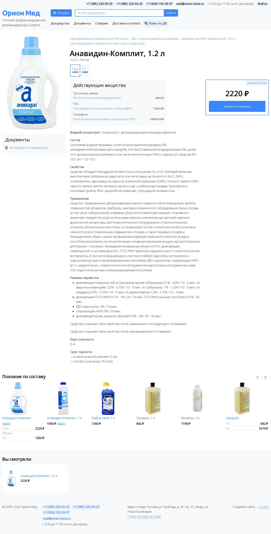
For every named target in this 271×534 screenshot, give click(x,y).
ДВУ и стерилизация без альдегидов (155, 38)
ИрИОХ (74, 60)
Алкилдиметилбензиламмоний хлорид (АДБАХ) (102, 108)
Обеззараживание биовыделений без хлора (98, 38)
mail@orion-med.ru (190, 4)
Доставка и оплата (257, 82)
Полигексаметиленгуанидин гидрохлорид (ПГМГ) (104, 119)
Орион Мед (21, 13)
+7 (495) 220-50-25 (99, 4)
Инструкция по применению (28, 148)
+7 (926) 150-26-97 (159, 4)
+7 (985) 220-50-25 (129, 4)
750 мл (7, 433)
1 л (4, 438)
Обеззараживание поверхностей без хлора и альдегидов (107, 43)
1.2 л (5, 428)
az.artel (264, 507)
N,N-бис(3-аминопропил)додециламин (97, 98)
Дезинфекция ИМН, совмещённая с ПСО (208, 38)
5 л (228, 428)
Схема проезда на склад (144, 516)
